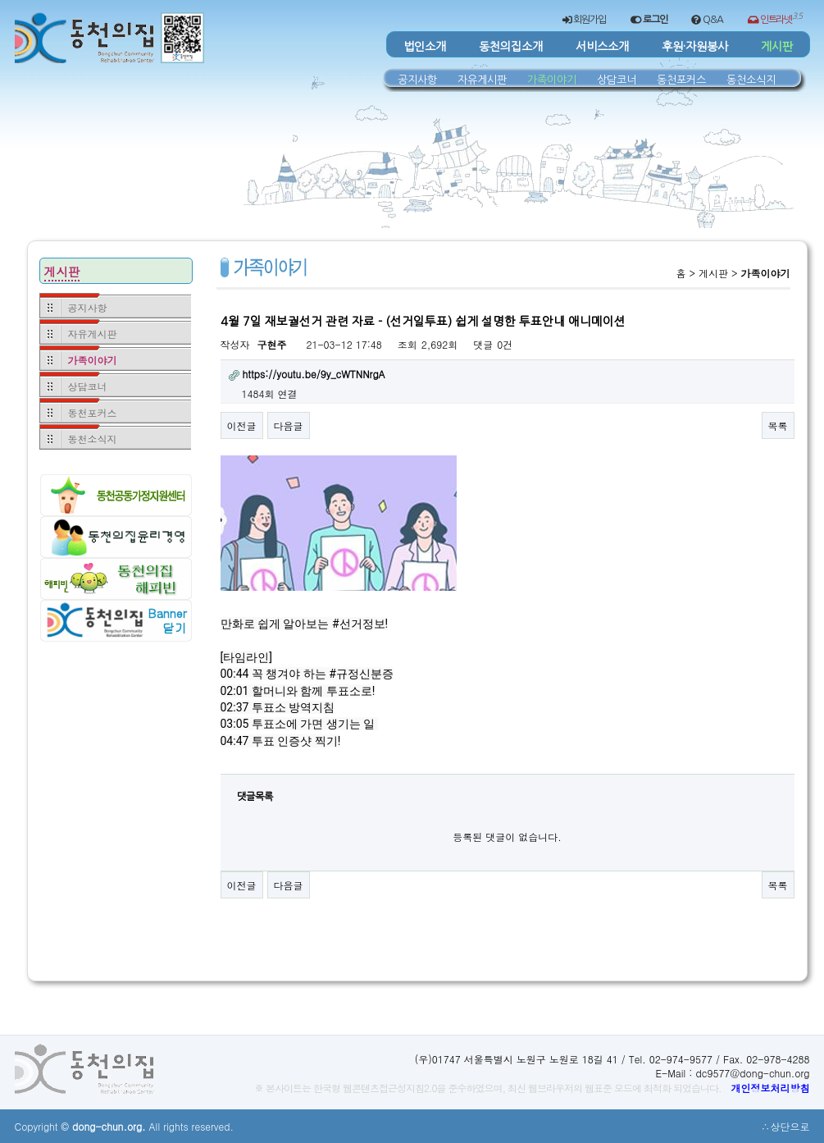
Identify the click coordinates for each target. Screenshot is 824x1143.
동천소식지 (751, 79)
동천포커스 (681, 79)
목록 (778, 425)
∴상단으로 (785, 1126)
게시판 (777, 47)
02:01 (235, 690)
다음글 (288, 425)
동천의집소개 (511, 47)
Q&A (706, 20)
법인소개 (424, 47)
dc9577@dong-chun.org (752, 1073)
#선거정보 (358, 623)
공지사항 (417, 79)
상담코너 (616, 79)
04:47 (235, 741)
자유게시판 (482, 79)
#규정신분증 (361, 673)
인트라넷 (775, 18)
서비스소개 (602, 47)
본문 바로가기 (15, 0)
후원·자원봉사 (695, 47)
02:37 (235, 707)
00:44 (235, 673)
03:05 (235, 723)
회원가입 (584, 20)
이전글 (242, 425)
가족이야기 (551, 79)
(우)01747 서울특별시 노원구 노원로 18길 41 (516, 1059)
